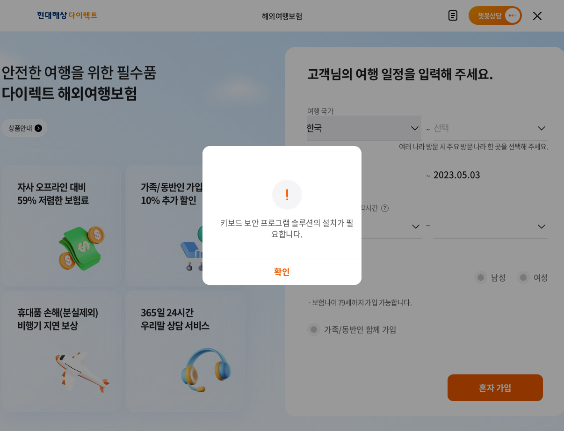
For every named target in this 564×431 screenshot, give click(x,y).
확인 (281, 271)
